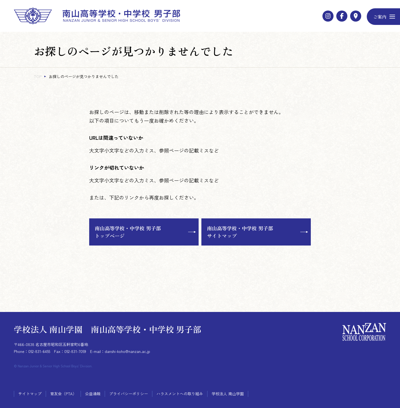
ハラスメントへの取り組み (180, 393)
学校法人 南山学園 (228, 393)
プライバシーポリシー (128, 393)
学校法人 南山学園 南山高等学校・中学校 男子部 (107, 329)
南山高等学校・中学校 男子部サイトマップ (240, 231)
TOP (38, 76)
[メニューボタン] (383, 16)
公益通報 (93, 393)
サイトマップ (30, 393)
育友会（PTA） (63, 393)
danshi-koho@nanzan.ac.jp (127, 351)
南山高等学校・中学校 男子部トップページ (128, 231)
